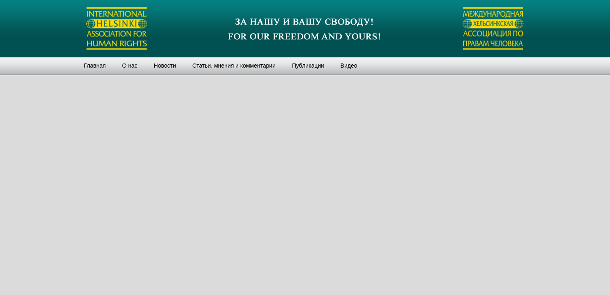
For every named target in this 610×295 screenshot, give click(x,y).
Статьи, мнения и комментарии (234, 65)
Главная (95, 65)
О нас (129, 65)
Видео (349, 65)
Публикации (308, 65)
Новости (165, 65)
